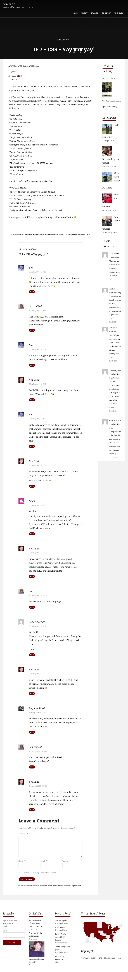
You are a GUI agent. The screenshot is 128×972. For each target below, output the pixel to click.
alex (31, 590)
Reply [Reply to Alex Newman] (32, 654)
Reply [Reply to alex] (32, 606)
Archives (113, 5)
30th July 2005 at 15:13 (37, 384)
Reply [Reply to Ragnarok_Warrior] (32, 731)
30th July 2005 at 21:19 (37, 625)
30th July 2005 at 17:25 (37, 505)
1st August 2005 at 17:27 (38, 785)
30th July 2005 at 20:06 (38, 552)
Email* (10, 933)
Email (44, 860)
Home (69, 5)
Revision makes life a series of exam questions (35, 922)
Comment (23, 833)
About (79, 5)
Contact (100, 5)
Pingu (32, 500)
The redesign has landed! (76, 235)
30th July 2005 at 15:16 (37, 465)
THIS (19, 76)
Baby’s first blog (115, 293)
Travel (89, 5)
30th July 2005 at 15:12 (37, 349)
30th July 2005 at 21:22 (37, 673)
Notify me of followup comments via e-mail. (37, 871)
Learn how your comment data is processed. (64, 884)
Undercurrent (61, 926)
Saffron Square (61, 919)
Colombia (115, 257)
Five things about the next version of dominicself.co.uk (38, 235)
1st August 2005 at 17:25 (38, 750)
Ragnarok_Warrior (39, 707)
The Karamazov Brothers (111, 101)
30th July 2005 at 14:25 (37, 272)
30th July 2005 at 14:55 (37, 311)
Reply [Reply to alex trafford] (32, 330)
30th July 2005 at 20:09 (38, 595)
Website (65, 860)
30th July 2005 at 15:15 (37, 419)
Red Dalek (35, 379)
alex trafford (36, 306)
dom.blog (9, 3)
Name (21, 860)
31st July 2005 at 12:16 (37, 711)
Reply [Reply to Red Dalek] (32, 400)
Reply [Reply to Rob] (32, 292)
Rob (31, 268)
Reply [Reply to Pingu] (32, 533)
